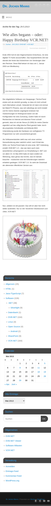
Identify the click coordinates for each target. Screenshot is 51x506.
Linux (10, 322)
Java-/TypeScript (13, 293)
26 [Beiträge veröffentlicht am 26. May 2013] (45, 376)
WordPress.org (12, 480)
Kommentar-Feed (14, 476)
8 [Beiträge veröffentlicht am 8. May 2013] (20, 368)
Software (10, 298)
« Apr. (7, 384)
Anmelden (10, 466)
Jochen (8, 44)
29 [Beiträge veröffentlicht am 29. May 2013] (20, 380)
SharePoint (13, 336)
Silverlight (15, 307)
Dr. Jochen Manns (16, 6)
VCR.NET (30, 44)
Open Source (14, 326)
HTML (8, 289)
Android (14, 331)
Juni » (14, 384)
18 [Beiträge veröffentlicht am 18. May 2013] (38, 372)
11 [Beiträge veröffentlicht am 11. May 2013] (38, 368)
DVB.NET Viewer (13, 441)
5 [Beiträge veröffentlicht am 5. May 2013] (44, 363)
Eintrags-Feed (12, 471)
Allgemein (10, 284)
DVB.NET (23, 44)
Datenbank (13, 312)
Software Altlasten (14, 445)
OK (43, 418)
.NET (10, 303)
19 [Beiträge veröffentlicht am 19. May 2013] (45, 372)
